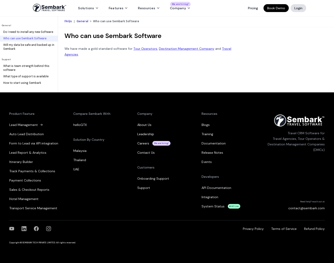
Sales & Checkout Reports (29, 190)
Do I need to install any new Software (28, 32)
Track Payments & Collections (32, 171)
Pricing (253, 8)
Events (207, 162)
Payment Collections (25, 180)
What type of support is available (25, 76)
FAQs (68, 21)
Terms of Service (284, 229)
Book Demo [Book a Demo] (276, 8)
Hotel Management (24, 199)
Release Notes (212, 152)
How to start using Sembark (22, 83)
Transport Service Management (33, 208)
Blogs (206, 125)
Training (207, 134)
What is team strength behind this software (26, 68)
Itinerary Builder (21, 162)
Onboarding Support (153, 178)
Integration (210, 197)
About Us (144, 125)
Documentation (214, 143)
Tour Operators (145, 49)
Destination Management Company (186, 49)
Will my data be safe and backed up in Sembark (28, 47)
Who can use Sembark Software (24, 38)
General (6, 25)
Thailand (79, 160)
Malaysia (80, 151)
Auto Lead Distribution (26, 134)
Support (6, 59)
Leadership (145, 134)
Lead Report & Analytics (27, 152)
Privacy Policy (253, 229)
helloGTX (80, 125)
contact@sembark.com (306, 208)
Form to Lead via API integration (33, 143)
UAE (76, 169)
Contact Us (146, 152)
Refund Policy (314, 229)
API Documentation (216, 188)
